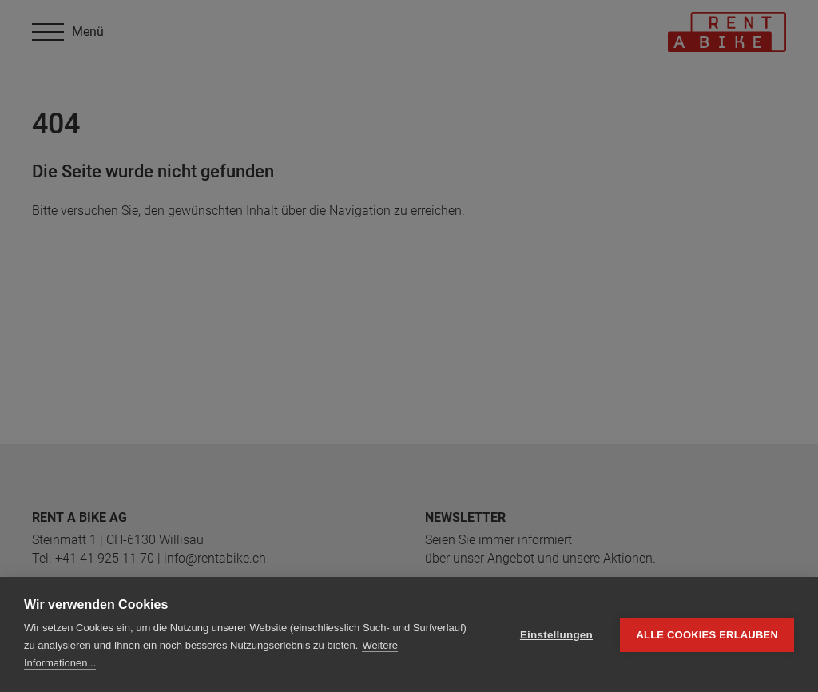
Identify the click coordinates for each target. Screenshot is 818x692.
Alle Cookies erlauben (707, 635)
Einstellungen (556, 635)
